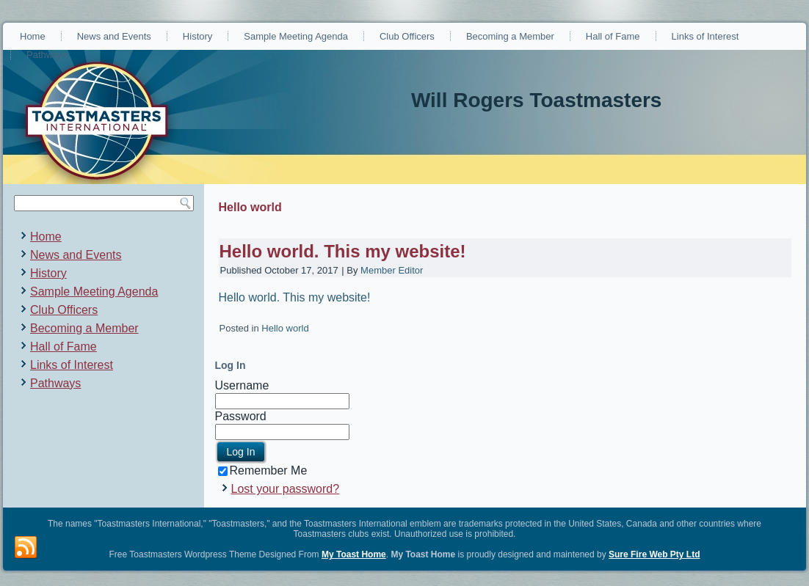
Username (242, 385)
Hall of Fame (613, 36)
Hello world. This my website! (343, 251)
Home (33, 36)
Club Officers (407, 36)
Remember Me (263, 470)
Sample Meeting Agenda (296, 36)
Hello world (284, 328)
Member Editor (391, 270)
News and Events (114, 36)
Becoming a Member (510, 36)
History (197, 36)
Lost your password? (285, 489)
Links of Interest (705, 36)
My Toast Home (354, 554)
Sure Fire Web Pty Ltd (654, 554)
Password (240, 416)
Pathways (47, 54)
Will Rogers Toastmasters (536, 100)
